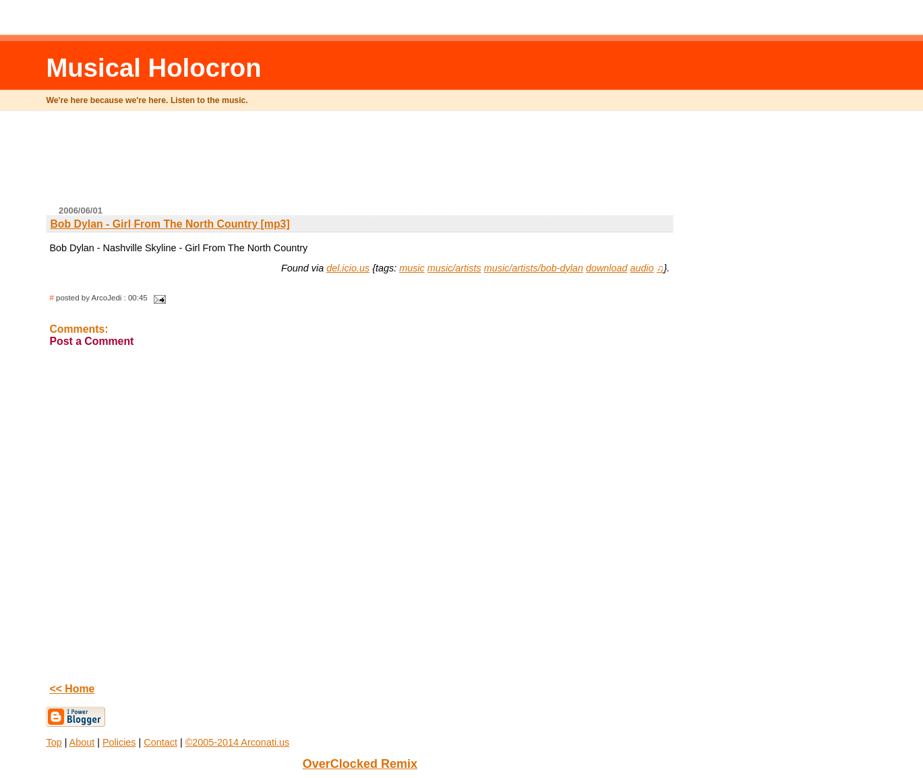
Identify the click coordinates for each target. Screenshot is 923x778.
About (82, 742)
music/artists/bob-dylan (533, 268)
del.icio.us (347, 268)
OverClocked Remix (360, 764)
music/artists (454, 268)
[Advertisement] (360, 163)
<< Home (71, 688)
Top (53, 742)
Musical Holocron (153, 67)
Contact (160, 742)
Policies (119, 742)
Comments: (78, 329)
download (607, 268)
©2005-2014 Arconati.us (237, 742)
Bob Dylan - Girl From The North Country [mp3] (169, 224)
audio (642, 268)
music (412, 268)
